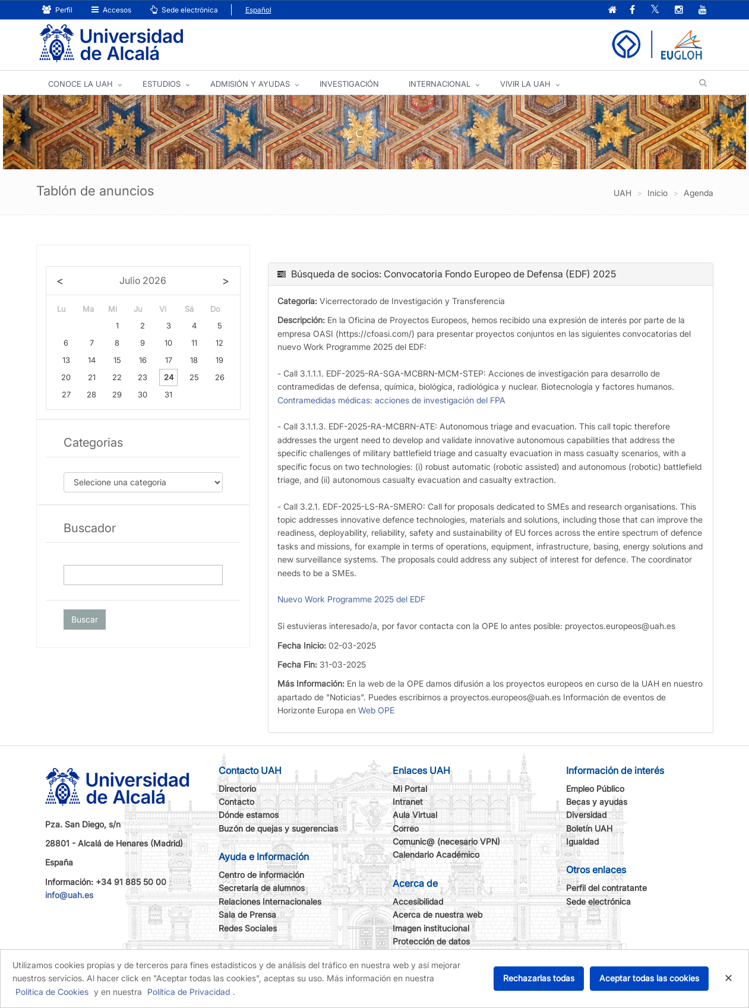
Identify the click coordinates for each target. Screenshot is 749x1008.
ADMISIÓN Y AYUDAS (250, 84)
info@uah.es (69, 895)
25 (194, 377)
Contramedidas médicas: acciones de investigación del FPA (391, 400)
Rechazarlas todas (538, 978)
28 (91, 394)
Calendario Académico (436, 854)
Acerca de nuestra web (437, 914)
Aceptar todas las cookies (649, 978)
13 (66, 360)
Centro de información (261, 875)
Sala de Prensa (247, 914)
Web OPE (376, 710)
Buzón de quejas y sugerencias (278, 828)
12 (219, 342)
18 (194, 360)
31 (168, 394)
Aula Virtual (415, 815)
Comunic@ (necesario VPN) (446, 841)
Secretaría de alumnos (262, 888)
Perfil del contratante (606, 888)
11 (194, 342)
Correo (406, 828)
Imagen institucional (431, 928)
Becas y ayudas (596, 802)
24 (168, 377)
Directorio (237, 788)
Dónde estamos (249, 815)
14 (92, 360)
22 (117, 377)
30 (142, 394)
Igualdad (582, 841)
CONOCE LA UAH (80, 84)
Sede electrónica (184, 9)
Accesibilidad (418, 901)
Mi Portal (410, 788)
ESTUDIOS (162, 84)
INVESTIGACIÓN (349, 84)
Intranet (408, 802)
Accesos (111, 9)
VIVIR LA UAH (525, 84)
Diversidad (586, 815)
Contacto (236, 802)
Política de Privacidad (188, 992)
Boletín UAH (589, 828)
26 (220, 377)
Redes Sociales (248, 928)
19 (219, 360)
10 (168, 342)
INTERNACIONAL (439, 84)
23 (142, 377)
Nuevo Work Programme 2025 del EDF (351, 599)
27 (66, 394)
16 (143, 360)
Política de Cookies (52, 992)
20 (66, 377)
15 (117, 360)
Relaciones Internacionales (270, 901)
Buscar (84, 619)
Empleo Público (595, 788)
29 (117, 394)
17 (168, 360)
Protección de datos (431, 941)
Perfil (57, 9)
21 (92, 377)
